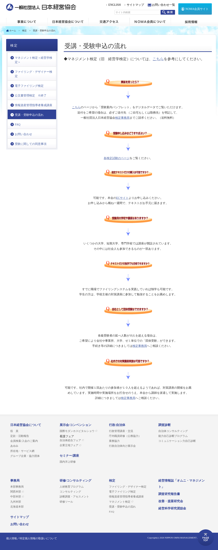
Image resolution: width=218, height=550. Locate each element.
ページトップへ (205, 537)
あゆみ (14, 445)
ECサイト (122, 197)
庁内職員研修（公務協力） (125, 436)
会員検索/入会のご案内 (24, 441)
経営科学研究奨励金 (172, 508)
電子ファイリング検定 (29, 85)
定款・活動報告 (19, 436)
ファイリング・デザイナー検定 (33, 74)
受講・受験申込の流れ (29, 114)
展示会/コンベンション (75, 425)
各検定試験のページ (117, 158)
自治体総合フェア (70, 440)
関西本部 (15, 491)
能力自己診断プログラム (173, 436)
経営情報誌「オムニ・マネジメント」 (181, 483)
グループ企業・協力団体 (25, 456)
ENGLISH (114, 4)
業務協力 (114, 441)
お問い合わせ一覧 (163, 4)
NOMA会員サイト (197, 9)
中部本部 (15, 496)
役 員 (14, 431)
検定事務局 (122, 117)
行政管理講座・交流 (121, 431)
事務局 (15, 480)
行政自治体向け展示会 (122, 445)
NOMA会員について (150, 22)
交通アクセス (109, 22)
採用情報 (191, 22)
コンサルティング (70, 491)
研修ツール (66, 501)
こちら (158, 59)
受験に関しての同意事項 (30, 143)
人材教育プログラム (72, 486)
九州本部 (15, 501)
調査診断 (164, 425)
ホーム (26, 22)
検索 (168, 12)
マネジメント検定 (119, 501)
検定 (24, 30)
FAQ (17, 124)
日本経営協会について (67, 22)
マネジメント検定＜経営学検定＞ (33, 60)
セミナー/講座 (69, 455)
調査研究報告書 (169, 494)
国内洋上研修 (68, 461)
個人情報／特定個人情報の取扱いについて (31, 538)
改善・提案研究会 (170, 501)
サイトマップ (135, 4)
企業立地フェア (69, 445)
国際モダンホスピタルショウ (77, 431)
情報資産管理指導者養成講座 (33, 105)
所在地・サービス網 (22, 451)
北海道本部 (17, 506)
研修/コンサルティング (75, 480)
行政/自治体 (117, 425)
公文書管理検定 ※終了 (30, 95)
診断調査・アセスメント (74, 496)
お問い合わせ (23, 134)
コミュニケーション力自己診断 (177, 441)
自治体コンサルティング (173, 431)
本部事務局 (17, 486)
